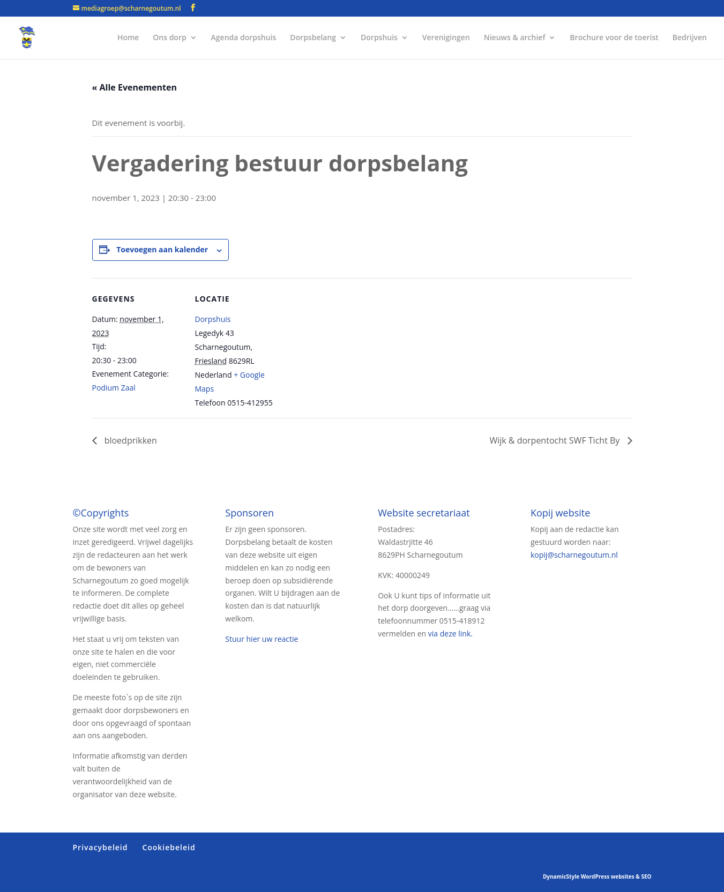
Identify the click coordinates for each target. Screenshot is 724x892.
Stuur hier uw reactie (261, 639)
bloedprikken (129, 440)
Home (128, 38)
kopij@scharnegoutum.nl (574, 555)
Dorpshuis (379, 38)
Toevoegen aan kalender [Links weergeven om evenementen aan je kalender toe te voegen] (162, 249)
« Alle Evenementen (134, 87)
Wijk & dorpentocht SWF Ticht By (555, 440)
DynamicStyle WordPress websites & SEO (597, 876)
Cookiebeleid (168, 847)
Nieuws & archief (515, 38)
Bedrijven (690, 38)
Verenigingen (446, 38)
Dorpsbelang (313, 38)
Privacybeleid (100, 847)
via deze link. (450, 633)
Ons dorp (169, 38)
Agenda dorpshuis (244, 38)
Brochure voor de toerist (614, 38)
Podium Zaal (114, 388)
